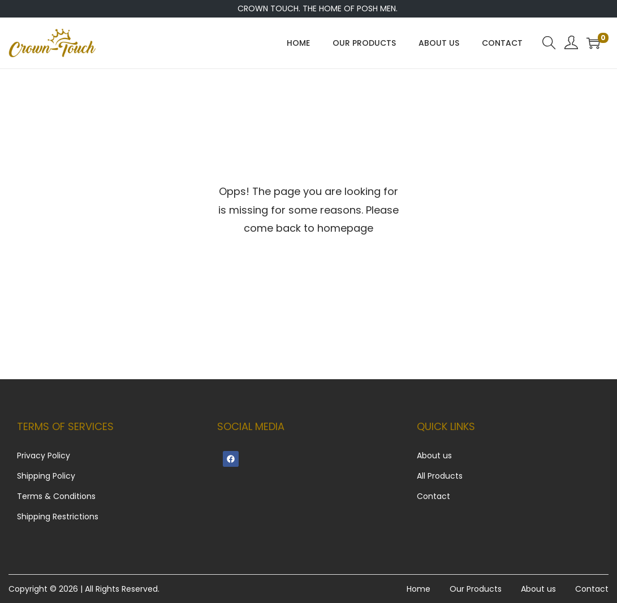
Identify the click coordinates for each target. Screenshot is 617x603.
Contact (433, 496)
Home (418, 589)
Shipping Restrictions (57, 516)
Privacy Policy (43, 455)
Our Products (476, 589)
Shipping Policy (46, 475)
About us (434, 455)
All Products (440, 475)
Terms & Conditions (56, 496)
